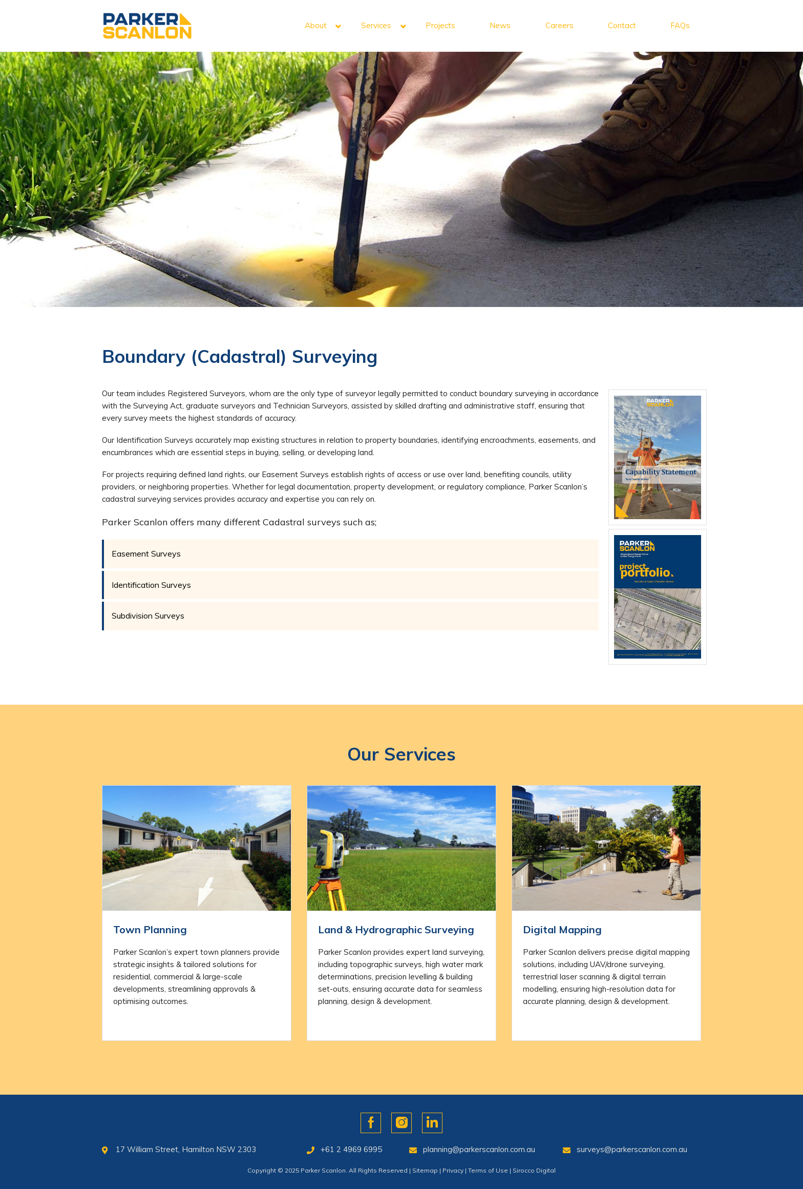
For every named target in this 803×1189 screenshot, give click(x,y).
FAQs (680, 25)
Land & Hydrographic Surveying (396, 929)
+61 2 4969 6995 (351, 1149)
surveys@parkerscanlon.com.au (632, 1149)
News (500, 25)
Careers (559, 25)
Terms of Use (488, 1170)
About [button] (316, 25)
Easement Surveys (146, 553)
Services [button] (376, 25)
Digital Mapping (562, 929)
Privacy (452, 1170)
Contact (622, 25)
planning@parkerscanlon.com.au (479, 1149)
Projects (440, 25)
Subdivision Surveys (148, 615)
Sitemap (425, 1170)
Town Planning (150, 929)
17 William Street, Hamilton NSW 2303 (186, 1149)
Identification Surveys (151, 585)
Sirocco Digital (534, 1170)
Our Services (401, 754)
